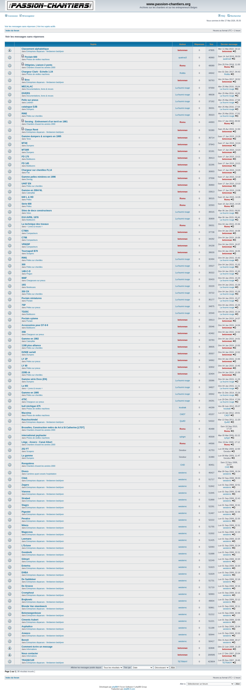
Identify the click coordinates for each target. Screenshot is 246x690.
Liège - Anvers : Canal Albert (37, 442)
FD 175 (25, 156)
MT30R (25, 150)
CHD (182, 465)
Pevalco (26, 518)
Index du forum (12, 31)
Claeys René (31, 129)
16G (24, 284)
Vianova (26, 491)
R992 (24, 113)
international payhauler (34, 435)
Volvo (28, 213)
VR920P (26, 244)
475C (24, 399)
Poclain (29, 301)
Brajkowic (27, 599)
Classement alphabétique (35, 49)
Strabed (26, 498)
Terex (28, 139)
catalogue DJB (29, 106)
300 (23, 264)
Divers (25, 471)
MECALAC (27, 86)
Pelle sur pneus (30, 100)
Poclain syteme (30, 318)
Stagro (25, 505)
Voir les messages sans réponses (20, 26)
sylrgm (183, 437)
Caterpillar (30, 193)
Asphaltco (27, 626)
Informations (31, 649)
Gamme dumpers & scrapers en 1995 (41, 136)
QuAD (182, 421)
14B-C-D (26, 271)
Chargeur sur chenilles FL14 (37, 170)
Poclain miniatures (32, 298)
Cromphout (28, 592)
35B (24, 332)
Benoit (25, 640)
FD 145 (25, 163)
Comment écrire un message (37, 646)
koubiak (182, 407)
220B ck (26, 372)
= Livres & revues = (34, 227)
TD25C (25, 311)
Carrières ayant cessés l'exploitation (41, 474)
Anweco (26, 633)
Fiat (28, 173)
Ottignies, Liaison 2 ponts (38, 65)
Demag (29, 179)
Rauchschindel (30, 419)
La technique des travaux (35, 224)
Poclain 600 (31, 57)
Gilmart (25, 559)
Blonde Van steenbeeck (34, 606)
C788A (25, 231)
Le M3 (25, 386)
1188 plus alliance (31, 345)
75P (24, 305)
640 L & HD (27, 197)
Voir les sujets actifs (46, 26)
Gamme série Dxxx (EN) (34, 379)
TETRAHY (182, 661)
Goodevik (27, 552)
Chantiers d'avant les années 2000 (40, 68)
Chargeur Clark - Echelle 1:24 (37, 71)
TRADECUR (28, 660)
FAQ (221, 16)
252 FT (25, 449)
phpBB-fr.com (129, 689)
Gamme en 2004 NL (32, 190)
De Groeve (27, 586)
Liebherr (29, 103)
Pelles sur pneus (33, 308)
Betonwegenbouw (31, 613)
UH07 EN (26, 183)
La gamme (27, 455)
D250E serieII (29, 352)
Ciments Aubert (30, 619)
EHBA (25, 572)
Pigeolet (26, 512)
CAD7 (182, 414)
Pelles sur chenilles (34, 116)
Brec (27, 79)
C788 (24, 237)
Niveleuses (31, 287)
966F (24, 278)
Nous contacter (30, 653)
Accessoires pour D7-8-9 (35, 325)
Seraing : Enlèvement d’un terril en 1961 (46, 121)
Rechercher (234, 16)
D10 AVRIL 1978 (30, 217)
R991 (24, 257)
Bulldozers (30, 159)
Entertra (26, 565)
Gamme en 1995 (30, 392)
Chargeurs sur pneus (35, 334)
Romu (183, 65)
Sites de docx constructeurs (37, 210)
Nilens (25, 525)
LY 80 (24, 365)
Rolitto (183, 73)
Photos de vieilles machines (38, 59)
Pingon (29, 274)
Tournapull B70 (30, 251)
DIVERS (26, 93)
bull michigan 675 (31, 406)
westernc (182, 473)
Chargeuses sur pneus (35, 281)
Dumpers (30, 109)
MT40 (24, 143)
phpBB (115, 687)
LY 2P (25, 359)
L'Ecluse (26, 545)
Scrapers (30, 254)
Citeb (24, 478)
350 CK (25, 291)
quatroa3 (183, 57)
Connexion (11, 16)
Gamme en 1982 (30, 338)
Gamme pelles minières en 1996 (39, 177)
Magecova (27, 532)
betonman (183, 50)
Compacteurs (32, 233)
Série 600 (27, 204)
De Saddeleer (29, 579)
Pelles (29, 200)
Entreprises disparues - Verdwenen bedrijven (45, 51)
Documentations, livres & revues (39, 89)
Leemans (26, 538)
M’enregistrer (27, 16)
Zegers (25, 485)
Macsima (26, 413)
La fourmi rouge (182, 88)
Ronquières (28, 463)
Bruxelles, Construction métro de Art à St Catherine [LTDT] (53, 427)
